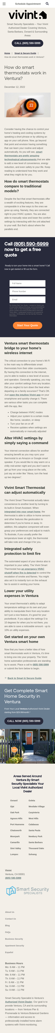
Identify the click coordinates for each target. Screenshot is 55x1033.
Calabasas (34, 824)
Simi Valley (15, 848)
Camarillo (15, 842)
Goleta (32, 800)
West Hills (33, 818)
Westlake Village (37, 806)
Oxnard (13, 800)
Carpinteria (34, 812)
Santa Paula (34, 830)
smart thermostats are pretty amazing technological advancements (23, 156)
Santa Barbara (36, 842)
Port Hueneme (17, 824)
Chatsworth (16, 830)
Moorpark (15, 836)
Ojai (12, 806)
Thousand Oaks (36, 848)
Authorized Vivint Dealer (18, 1002)
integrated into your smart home (22, 511)
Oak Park (14, 812)
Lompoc (14, 854)
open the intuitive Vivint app (25, 395)
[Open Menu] (4, 4)
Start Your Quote (27, 325)
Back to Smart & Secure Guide (23, 678)
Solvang (33, 854)
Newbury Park (35, 836)
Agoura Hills (16, 818)
